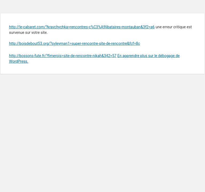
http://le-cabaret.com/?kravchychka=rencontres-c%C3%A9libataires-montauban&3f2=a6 (82, 27)
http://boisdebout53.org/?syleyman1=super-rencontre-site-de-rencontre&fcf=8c (74, 43)
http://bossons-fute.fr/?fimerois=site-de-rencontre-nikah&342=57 (62, 56)
